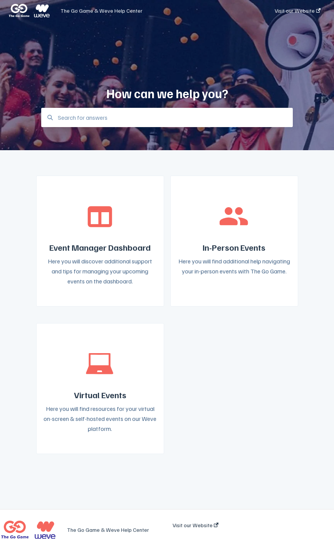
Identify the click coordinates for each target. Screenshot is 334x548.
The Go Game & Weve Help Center (101, 10)
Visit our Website (195, 525)
